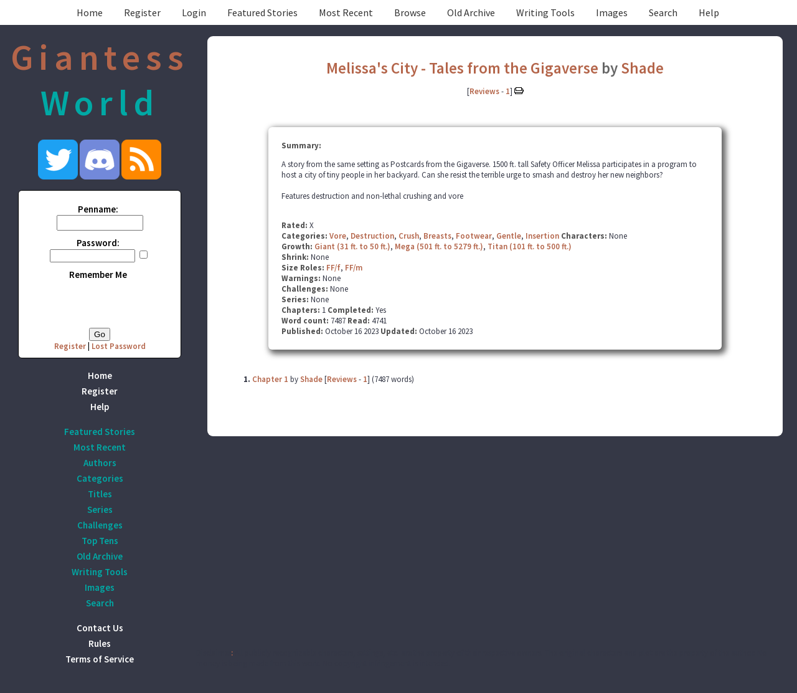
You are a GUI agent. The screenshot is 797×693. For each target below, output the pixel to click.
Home (90, 12)
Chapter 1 (270, 379)
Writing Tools (545, 12)
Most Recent (346, 12)
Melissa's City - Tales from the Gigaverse (462, 68)
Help (709, 12)
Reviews (484, 91)
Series (100, 509)
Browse (410, 12)
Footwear (474, 236)
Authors (99, 463)
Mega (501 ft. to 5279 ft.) (439, 246)
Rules (99, 643)
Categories (100, 478)
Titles (100, 494)
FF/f (333, 267)
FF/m (353, 267)
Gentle (508, 236)
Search (663, 12)
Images (612, 12)
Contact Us (100, 628)
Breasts (437, 236)
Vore (337, 236)
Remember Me (98, 274)
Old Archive (471, 12)
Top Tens (100, 541)
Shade (642, 68)
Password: (98, 243)
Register (142, 12)
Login (194, 12)
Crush (408, 236)
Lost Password (119, 346)
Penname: (98, 209)
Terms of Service (99, 659)
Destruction (372, 236)
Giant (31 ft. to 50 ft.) (352, 246)
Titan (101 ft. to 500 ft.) (530, 246)
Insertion (542, 236)
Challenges (100, 525)
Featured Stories (262, 12)
